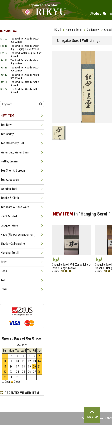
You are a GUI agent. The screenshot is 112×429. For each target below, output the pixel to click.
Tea (3, 280)
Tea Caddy (7, 134)
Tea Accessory (10, 180)
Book (4, 271)
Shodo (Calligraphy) (13, 243)
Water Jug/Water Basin (15, 152)
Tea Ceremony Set (12, 143)
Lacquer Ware (9, 225)
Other (4, 289)
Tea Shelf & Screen (13, 170)
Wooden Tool (9, 189)
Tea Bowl (6, 125)
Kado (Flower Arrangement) (18, 234)
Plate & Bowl (9, 216)
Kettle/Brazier (9, 161)
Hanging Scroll (74, 29)
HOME (57, 29)
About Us (100, 14)
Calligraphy (93, 29)
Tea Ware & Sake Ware (15, 207)
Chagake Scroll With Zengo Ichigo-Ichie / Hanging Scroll (71, 266)
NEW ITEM (7, 116)
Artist (4, 262)
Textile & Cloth (10, 198)
